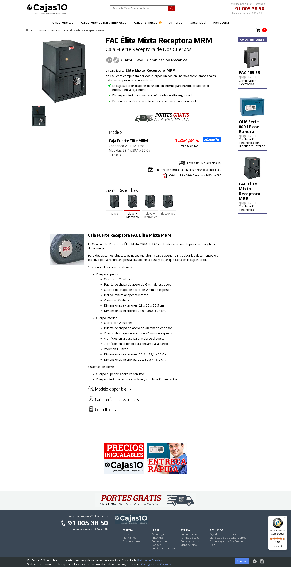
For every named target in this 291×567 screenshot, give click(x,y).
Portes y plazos (190, 541)
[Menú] (284, 518)
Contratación (159, 541)
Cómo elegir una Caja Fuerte (226, 541)
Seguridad (198, 22)
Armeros (175, 22)
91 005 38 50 (249, 8)
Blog (212, 545)
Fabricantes (129, 537)
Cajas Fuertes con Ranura (47, 30)
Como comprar (189, 534)
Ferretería (221, 22)
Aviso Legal (158, 534)
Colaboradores (131, 541)
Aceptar (242, 561)
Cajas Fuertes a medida (223, 534)
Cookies (156, 545)
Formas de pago (190, 537)
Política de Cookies (149, 560)
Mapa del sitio (189, 545)
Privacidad (158, 537)
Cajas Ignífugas (148, 22)
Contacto (127, 534)
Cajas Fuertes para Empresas (104, 22)
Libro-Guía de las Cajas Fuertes (228, 537)
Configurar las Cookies (165, 548)
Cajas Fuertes (63, 22)
